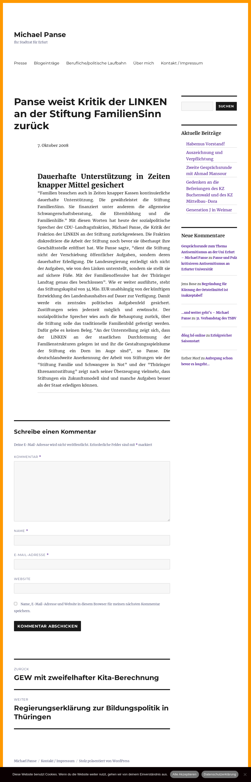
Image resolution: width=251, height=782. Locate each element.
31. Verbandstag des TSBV (216, 318)
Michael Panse (40, 34)
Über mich (143, 63)
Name (21, 531)
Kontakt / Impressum (182, 63)
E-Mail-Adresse (31, 555)
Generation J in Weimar (209, 209)
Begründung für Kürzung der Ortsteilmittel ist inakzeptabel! (204, 290)
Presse (20, 63)
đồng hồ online (193, 335)
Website (22, 579)
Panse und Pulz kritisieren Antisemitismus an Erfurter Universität (209, 263)
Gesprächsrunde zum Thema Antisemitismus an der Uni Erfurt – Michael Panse (208, 252)
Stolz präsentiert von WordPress (104, 761)
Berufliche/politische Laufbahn (96, 63)
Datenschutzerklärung (220, 774)
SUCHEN (226, 106)
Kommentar (27, 457)
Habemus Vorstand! (205, 143)
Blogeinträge (46, 63)
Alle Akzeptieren (184, 774)
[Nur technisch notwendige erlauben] (244, 774)
